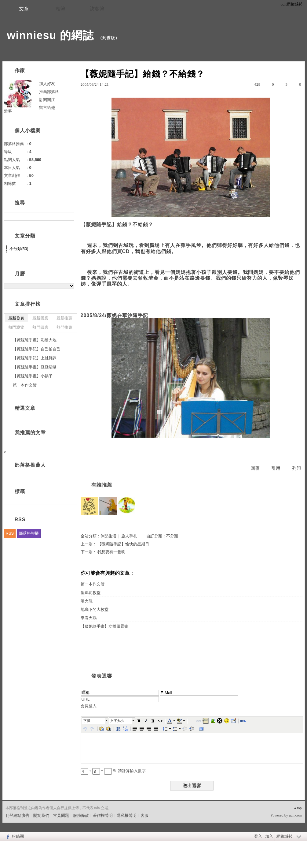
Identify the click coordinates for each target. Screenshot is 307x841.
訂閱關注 (47, 99)
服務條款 (81, 815)
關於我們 (41, 815)
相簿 (60, 8)
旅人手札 (129, 536)
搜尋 (69, 216)
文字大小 (117, 721)
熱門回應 (40, 327)
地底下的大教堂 (94, 609)
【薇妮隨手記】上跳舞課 (35, 358)
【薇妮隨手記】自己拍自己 (36, 349)
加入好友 (47, 83)
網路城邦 (284, 836)
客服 (144, 815)
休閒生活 (108, 536)
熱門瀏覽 (16, 327)
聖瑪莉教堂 (91, 592)
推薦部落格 (49, 91)
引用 (275, 468)
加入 (269, 836)
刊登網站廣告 (17, 815)
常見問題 (61, 815)
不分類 (172, 536)
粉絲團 (18, 836)
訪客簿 (97, 8)
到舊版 (108, 38)
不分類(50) (18, 248)
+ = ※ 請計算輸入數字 (113, 770)
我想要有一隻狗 (111, 552)
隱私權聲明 (127, 815)
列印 (296, 468)
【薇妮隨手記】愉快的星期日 (123, 544)
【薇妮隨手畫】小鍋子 (33, 376)
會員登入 (89, 706)
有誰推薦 (101, 485)
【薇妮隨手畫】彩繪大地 (35, 340)
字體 (86, 721)
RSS (10, 533)
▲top (297, 808)
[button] (95, 720)
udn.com (295, 815)
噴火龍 (87, 601)
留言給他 (47, 107)
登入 (258, 836)
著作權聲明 (103, 815)
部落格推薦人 (30, 465)
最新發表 (16, 318)
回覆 (255, 468)
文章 (24, 8)
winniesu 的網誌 (50, 35)
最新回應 (40, 318)
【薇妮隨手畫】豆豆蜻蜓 (35, 367)
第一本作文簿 (92, 584)
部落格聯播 (29, 533)
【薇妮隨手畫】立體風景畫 (104, 626)
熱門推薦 (64, 327)
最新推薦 (64, 318)
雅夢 (8, 111)
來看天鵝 (89, 617)
